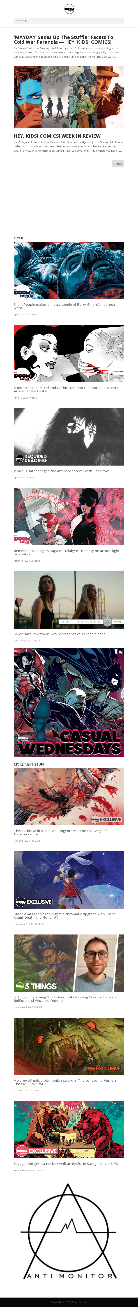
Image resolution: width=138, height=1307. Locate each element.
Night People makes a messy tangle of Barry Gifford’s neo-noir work (65, 306)
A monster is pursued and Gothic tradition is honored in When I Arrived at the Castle (66, 389)
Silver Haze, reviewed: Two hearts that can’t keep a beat (59, 634)
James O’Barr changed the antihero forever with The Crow (61, 471)
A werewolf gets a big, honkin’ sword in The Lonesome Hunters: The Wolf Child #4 (65, 1082)
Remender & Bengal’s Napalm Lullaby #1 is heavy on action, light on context (66, 552)
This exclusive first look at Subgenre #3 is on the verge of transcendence (60, 832)
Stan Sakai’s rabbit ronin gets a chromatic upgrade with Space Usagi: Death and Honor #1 (64, 916)
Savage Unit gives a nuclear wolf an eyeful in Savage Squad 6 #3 (66, 1163)
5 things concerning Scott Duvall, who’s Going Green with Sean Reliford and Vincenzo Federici (65, 999)
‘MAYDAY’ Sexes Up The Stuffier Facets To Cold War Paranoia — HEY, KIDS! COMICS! (63, 39)
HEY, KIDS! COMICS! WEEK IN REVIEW (57, 136)
